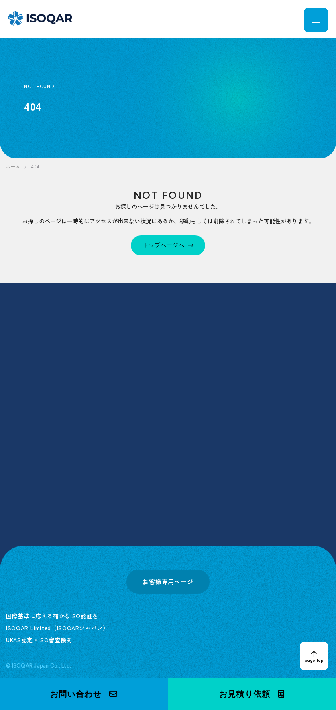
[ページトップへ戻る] (314, 656)
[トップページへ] (168, 245)
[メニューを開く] (316, 20)
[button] (84, 694)
